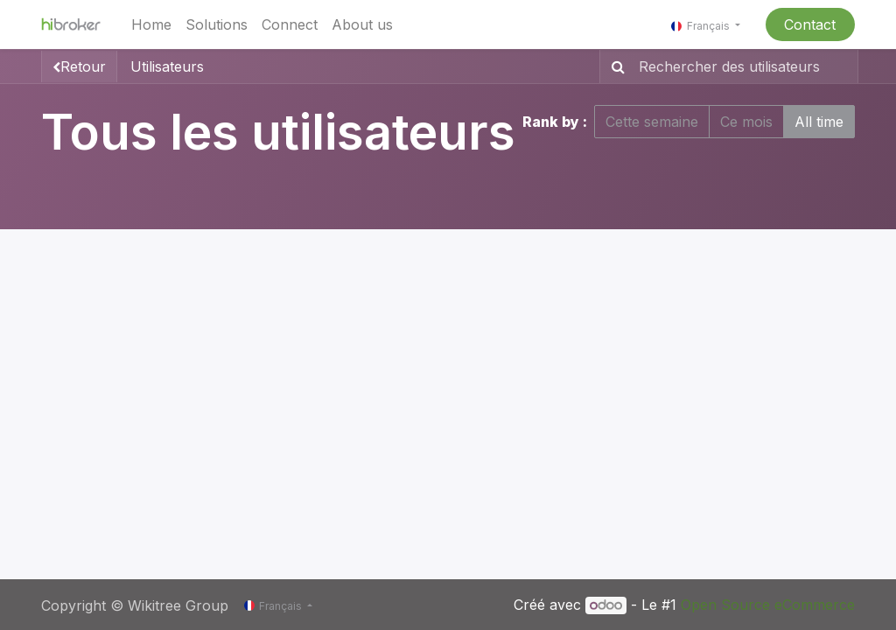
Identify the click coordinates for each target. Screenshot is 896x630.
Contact (810, 24)
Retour (79, 66)
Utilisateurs (167, 66)
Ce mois (746, 121)
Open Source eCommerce (768, 604)
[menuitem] (151, 24)
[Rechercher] (614, 66)
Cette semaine (652, 121)
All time (819, 121)
